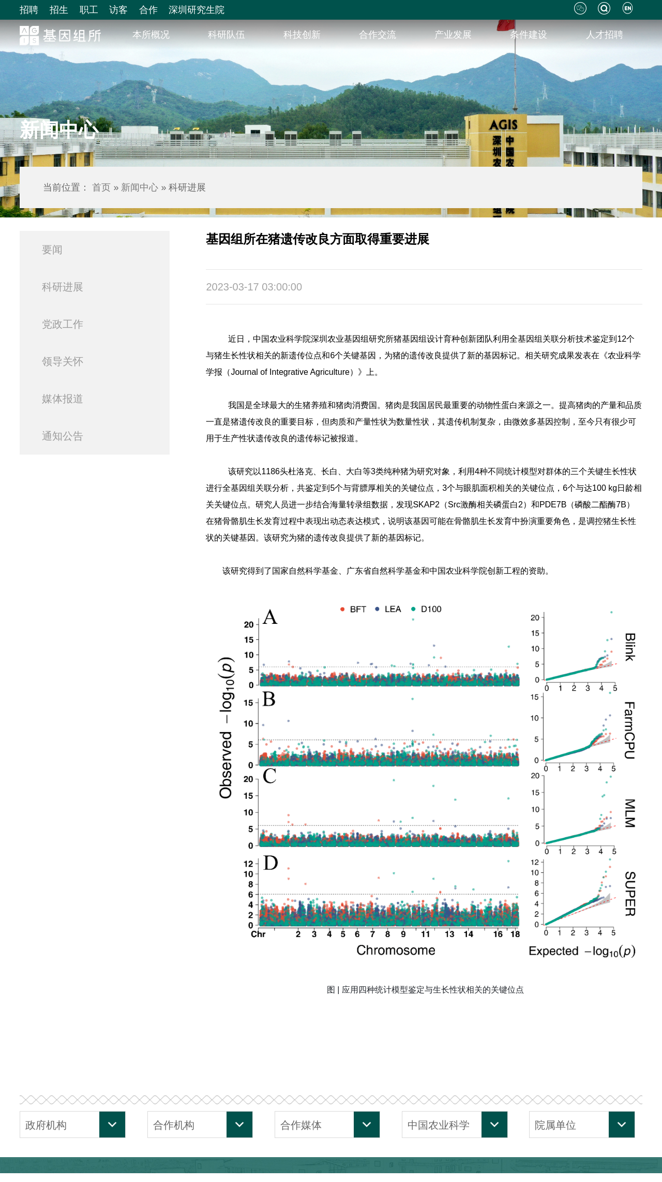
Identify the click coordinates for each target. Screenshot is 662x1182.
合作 (148, 10)
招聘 (29, 10)
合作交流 (377, 35)
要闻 (52, 249)
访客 (118, 10)
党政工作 (62, 324)
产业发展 (453, 35)
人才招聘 (604, 35)
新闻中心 (139, 187)
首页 (101, 187)
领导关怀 (62, 361)
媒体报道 (62, 398)
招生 (59, 10)
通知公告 (62, 436)
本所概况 (151, 35)
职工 (89, 10)
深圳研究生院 (196, 10)
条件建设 (528, 35)
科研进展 (62, 287)
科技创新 (302, 35)
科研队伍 (226, 35)
